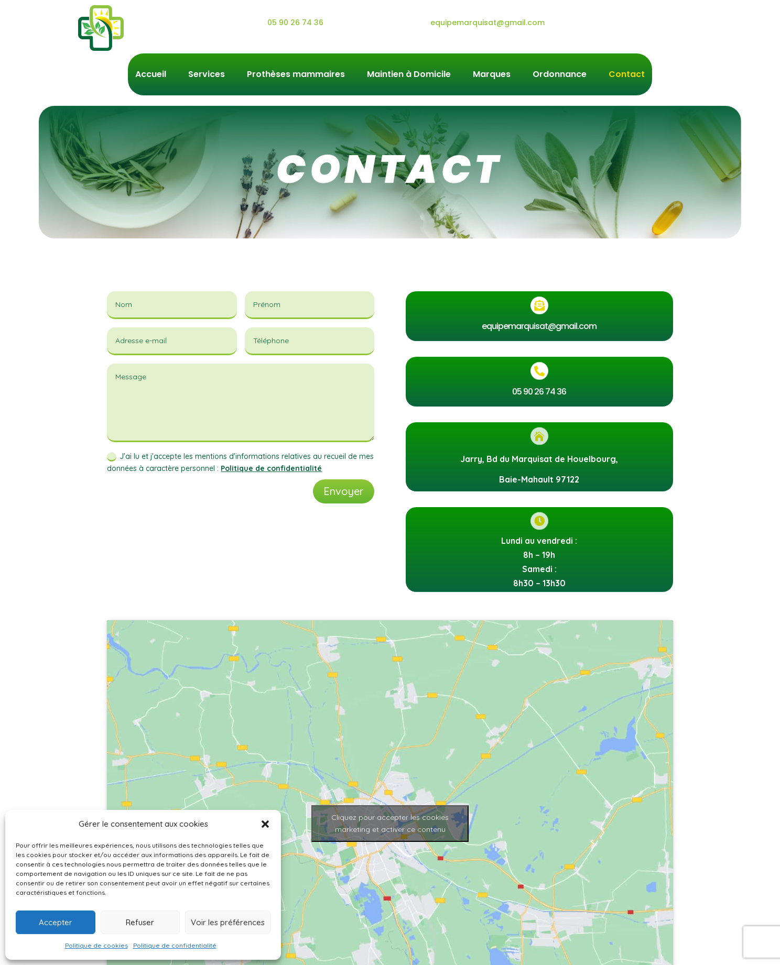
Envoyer (343, 491)
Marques (492, 75)
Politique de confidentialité (174, 945)
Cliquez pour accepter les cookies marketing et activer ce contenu (390, 823)
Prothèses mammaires (296, 75)
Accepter (55, 922)
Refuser (140, 922)
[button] (265, 824)
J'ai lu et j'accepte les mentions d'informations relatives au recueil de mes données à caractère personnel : (240, 463)
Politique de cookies (96, 945)
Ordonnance (560, 75)
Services (206, 75)
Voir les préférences (228, 922)
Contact (627, 75)
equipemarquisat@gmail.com (487, 22)
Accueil (150, 75)
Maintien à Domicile (409, 75)
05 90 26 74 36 (295, 22)
